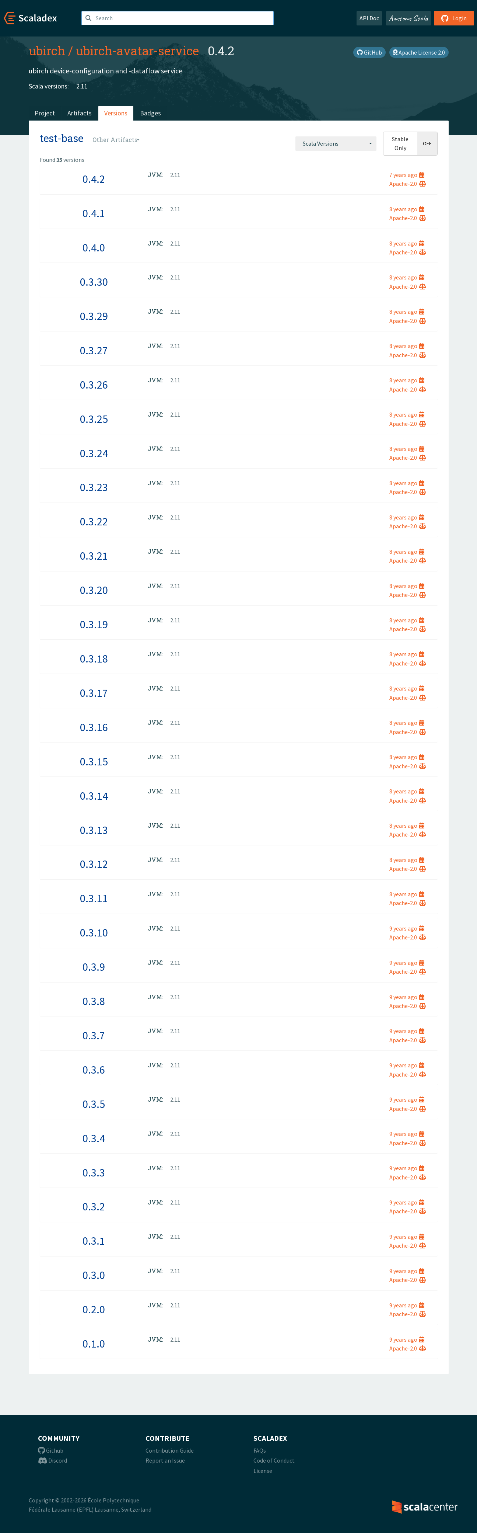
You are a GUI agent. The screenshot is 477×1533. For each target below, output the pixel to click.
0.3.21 (94, 556)
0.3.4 (94, 1138)
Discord (52, 1460)
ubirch (47, 50)
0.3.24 (94, 453)
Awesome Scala (408, 18)
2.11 (82, 86)
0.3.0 (94, 1275)
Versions (115, 113)
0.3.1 (94, 1241)
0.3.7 (94, 1035)
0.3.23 (94, 487)
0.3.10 (94, 932)
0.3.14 (94, 796)
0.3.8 (94, 1001)
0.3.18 (94, 658)
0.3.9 (94, 967)
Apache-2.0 (407, 183)
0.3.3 (94, 1172)
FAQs (259, 1450)
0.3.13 (94, 830)
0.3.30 (94, 282)
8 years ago (406, 209)
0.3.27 (94, 350)
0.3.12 (94, 864)
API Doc (369, 18)
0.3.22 (94, 521)
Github (50, 1450)
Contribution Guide (169, 1450)
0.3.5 (94, 1104)
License (262, 1470)
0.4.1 (94, 213)
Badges (150, 113)
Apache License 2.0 (419, 52)
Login (454, 18)
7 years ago (406, 174)
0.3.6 (94, 1070)
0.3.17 (94, 693)
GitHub (369, 52)
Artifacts (79, 113)
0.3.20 (94, 590)
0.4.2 (94, 179)
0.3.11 (94, 898)
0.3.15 (94, 761)
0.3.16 (94, 727)
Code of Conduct (274, 1460)
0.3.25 (94, 419)
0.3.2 (94, 1206)
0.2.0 (94, 1309)
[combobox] (335, 143)
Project (45, 113)
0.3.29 (94, 316)
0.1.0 (94, 1343)
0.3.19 (94, 624)
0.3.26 (94, 385)
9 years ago (406, 928)
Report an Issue (165, 1460)
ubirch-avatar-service (137, 50)
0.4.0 (94, 247)
